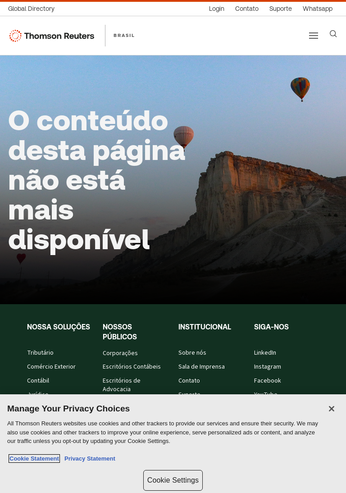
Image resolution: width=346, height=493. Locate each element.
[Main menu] (313, 36)
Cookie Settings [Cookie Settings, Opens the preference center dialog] (173, 480)
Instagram (267, 367)
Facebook (267, 381)
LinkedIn (265, 353)
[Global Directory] (34, 9)
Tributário (40, 353)
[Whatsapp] (317, 9)
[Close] (331, 409)
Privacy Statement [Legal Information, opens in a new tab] (88, 458)
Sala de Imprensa (201, 367)
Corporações (120, 353)
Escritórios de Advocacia (122, 385)
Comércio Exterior (51, 367)
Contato (189, 381)
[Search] (333, 34)
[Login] (217, 9)
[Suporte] (280, 9)
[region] (173, 443)
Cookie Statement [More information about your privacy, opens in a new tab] (34, 458)
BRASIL (124, 35)
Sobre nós (192, 353)
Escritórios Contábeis (132, 367)
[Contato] (247, 9)
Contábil (38, 381)
